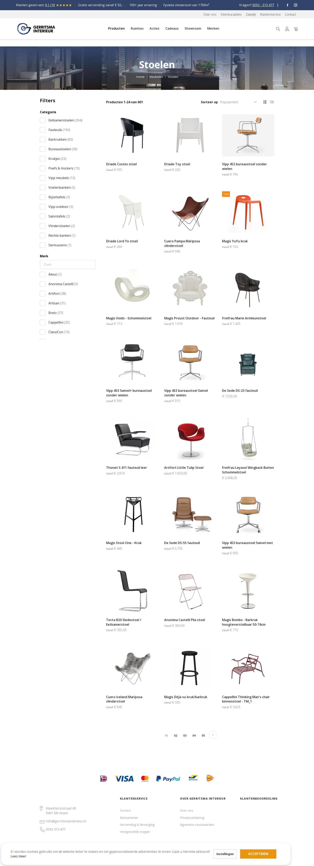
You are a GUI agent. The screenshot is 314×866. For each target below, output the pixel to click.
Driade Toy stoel (177, 164)
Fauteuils (59, 130)
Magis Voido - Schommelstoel (128, 318)
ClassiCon (58, 332)
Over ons (186, 810)
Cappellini (59, 322)
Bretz (55, 313)
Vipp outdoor (60, 206)
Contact (125, 810)
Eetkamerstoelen (65, 120)
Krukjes (57, 158)
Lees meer (24, 851)
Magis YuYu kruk (235, 241)
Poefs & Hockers (64, 168)
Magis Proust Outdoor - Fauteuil (189, 318)
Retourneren (129, 818)
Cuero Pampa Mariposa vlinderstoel (182, 243)
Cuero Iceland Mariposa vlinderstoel (124, 699)
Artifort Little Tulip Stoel (183, 467)
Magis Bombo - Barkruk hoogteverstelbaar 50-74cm (244, 622)
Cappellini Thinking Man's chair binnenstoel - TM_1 (246, 699)
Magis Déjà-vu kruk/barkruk (185, 697)
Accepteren (139, 844)
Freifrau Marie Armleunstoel (244, 318)
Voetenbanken (61, 187)
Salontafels (59, 216)
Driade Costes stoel (121, 164)
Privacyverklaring (192, 818)
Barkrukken (60, 139)
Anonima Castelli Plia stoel (184, 620)
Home (140, 77)
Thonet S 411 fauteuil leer (126, 467)
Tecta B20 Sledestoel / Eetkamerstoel (123, 622)
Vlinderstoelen (61, 226)
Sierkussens (59, 245)
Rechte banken (61, 235)
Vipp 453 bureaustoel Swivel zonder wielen (186, 392)
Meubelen (156, 77)
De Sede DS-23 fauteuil (240, 390)
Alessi (55, 274)
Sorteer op (209, 102)
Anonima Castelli (63, 284)
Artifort (57, 293)
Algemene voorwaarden (197, 825)
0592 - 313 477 (263, 5)
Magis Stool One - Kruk (124, 543)
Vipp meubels (61, 178)
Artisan (57, 303)
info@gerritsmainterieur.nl (66, 821)
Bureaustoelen (62, 149)
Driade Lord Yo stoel (122, 241)
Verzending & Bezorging (137, 825)
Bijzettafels (59, 197)
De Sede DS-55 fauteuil (182, 543)
